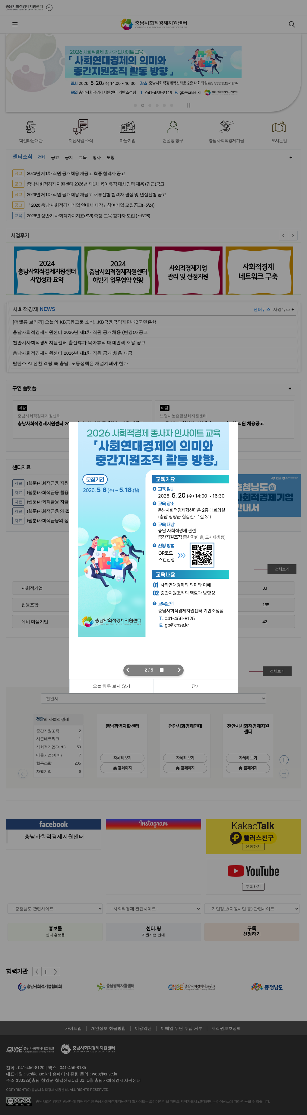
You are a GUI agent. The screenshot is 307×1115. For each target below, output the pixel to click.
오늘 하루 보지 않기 (111, 686)
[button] (127, 670)
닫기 (195, 686)
